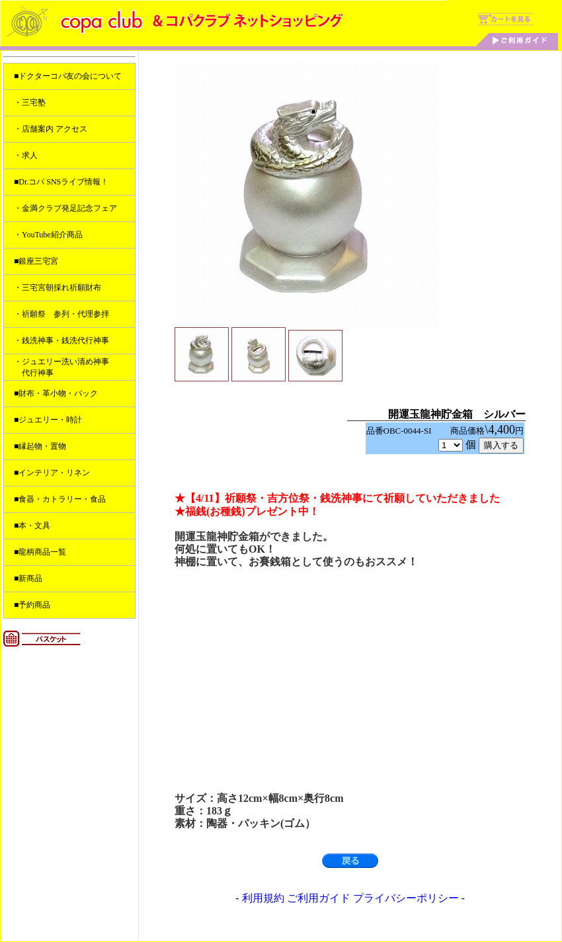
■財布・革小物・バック (56, 393)
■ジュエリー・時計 (48, 419)
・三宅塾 (30, 102)
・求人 (26, 155)
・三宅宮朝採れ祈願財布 (57, 287)
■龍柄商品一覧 (40, 552)
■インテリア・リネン (52, 472)
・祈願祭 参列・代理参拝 (61, 314)
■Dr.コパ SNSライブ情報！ (61, 181)
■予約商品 (32, 604)
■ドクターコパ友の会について (68, 76)
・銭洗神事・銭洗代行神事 (61, 340)
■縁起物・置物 (40, 446)
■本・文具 (32, 525)
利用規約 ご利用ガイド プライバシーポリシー (350, 898)
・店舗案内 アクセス (50, 129)
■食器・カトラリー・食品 (60, 499)
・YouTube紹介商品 (48, 234)
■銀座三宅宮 (36, 261)
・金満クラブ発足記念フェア (65, 208)
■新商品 (28, 578)
